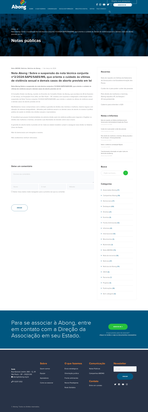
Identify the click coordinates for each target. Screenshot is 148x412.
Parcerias (106, 277)
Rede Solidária (70, 387)
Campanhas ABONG (96, 373)
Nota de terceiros (109, 256)
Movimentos (107, 239)
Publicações (107, 288)
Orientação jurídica (72, 373)
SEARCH (125, 173)
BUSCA (109, 11)
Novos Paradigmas (71, 383)
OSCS (105, 272)
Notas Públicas (94, 369)
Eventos (106, 217)
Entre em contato (95, 385)
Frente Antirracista (110, 223)
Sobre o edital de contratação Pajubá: (112, 144)
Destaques (107, 206)
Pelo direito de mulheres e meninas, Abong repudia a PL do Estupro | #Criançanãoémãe (114, 96)
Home (13, 29)
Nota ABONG (15, 68)
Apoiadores (44, 378)
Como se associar (46, 383)
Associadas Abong (110, 190)
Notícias (24, 68)
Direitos (106, 212)
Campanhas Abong (110, 195)
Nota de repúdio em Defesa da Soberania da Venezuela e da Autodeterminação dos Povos (116, 80)
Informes (106, 228)
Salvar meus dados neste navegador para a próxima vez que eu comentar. (39, 192)
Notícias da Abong (34, 68)
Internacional (108, 234)
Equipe (42, 373)
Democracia (107, 201)
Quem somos (45, 369)
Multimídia (107, 245)
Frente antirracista (71, 378)
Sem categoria (108, 294)
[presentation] (27, 200)
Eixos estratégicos (71, 369)
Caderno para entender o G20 (112, 105)
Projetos (106, 283)
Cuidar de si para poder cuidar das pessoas (117, 88)
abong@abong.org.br (20, 377)
